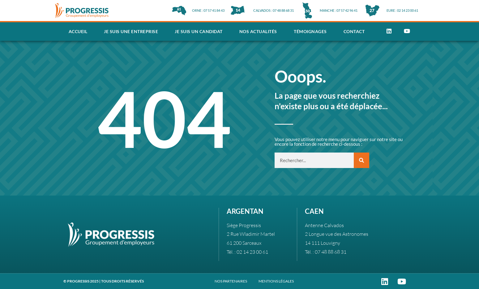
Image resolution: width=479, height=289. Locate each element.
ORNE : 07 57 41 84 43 (208, 10)
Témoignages (310, 31)
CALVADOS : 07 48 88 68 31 (273, 10)
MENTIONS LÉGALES (276, 281)
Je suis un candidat (199, 31)
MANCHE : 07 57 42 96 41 (338, 10)
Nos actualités (258, 31)
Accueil (78, 31)
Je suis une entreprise (131, 31)
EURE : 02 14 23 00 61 (402, 10)
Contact (354, 31)
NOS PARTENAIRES (231, 281)
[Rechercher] (361, 160)
